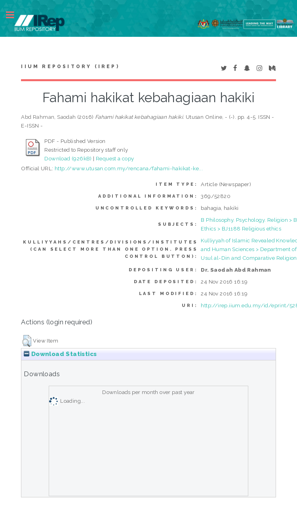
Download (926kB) (67, 158)
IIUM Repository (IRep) (70, 66)
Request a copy (115, 158)
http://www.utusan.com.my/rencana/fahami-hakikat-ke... (129, 168)
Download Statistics (60, 354)
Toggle (14, 15)
